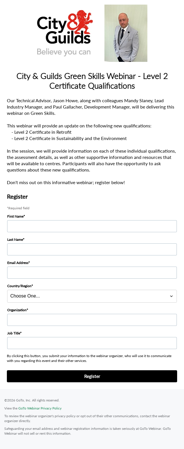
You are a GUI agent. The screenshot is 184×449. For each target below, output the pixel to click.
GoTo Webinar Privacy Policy (40, 408)
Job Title (13, 333)
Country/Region (19, 286)
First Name (15, 216)
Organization (17, 310)
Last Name (15, 239)
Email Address (17, 263)
